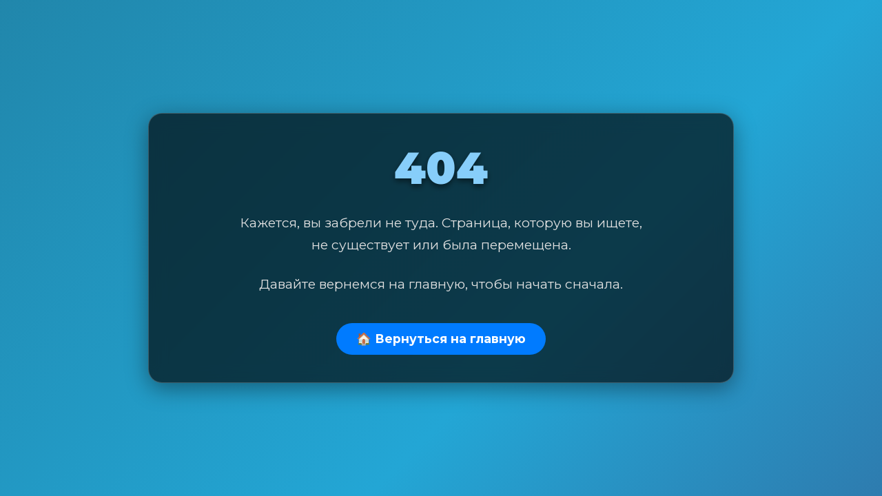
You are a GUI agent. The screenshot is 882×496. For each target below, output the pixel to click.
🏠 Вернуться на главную (441, 338)
